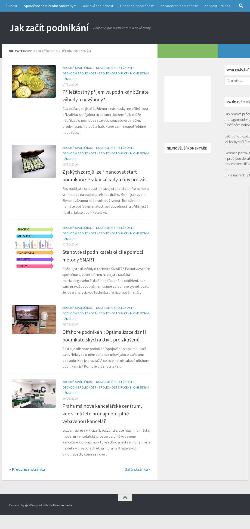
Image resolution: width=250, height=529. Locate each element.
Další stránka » (138, 469)
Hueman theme (62, 505)
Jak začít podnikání (49, 28)
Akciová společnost (98, 5)
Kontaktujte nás (217, 5)
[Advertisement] (187, 99)
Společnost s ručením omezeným (50, 5)
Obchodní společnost (137, 5)
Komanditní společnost (179, 5)
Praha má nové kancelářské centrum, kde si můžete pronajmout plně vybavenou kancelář (102, 413)
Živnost (12, 5)
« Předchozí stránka (27, 469)
